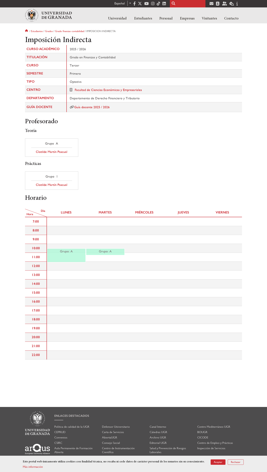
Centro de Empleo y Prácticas (215, 443)
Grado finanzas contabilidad (69, 31)
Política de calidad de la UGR (71, 426)
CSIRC (58, 443)
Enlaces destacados (71, 416)
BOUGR (202, 432)
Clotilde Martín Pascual (51, 152)
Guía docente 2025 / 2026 (92, 107)
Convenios (60, 437)
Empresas (187, 18)
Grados (49, 31)
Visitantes (209, 18)
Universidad (117, 18)
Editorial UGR (158, 443)
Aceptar (218, 462)
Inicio (27, 31)
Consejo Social (111, 443)
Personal (166, 18)
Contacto (231, 18)
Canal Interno (158, 426)
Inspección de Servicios (211, 448)
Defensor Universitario (116, 426)
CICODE (202, 437)
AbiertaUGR (109, 437)
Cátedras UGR (158, 432)
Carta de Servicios (113, 432)
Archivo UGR (158, 437)
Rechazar (235, 462)
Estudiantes (143, 18)
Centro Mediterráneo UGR (213, 426)
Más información (33, 466)
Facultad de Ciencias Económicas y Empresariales (108, 90)
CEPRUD (59, 432)
